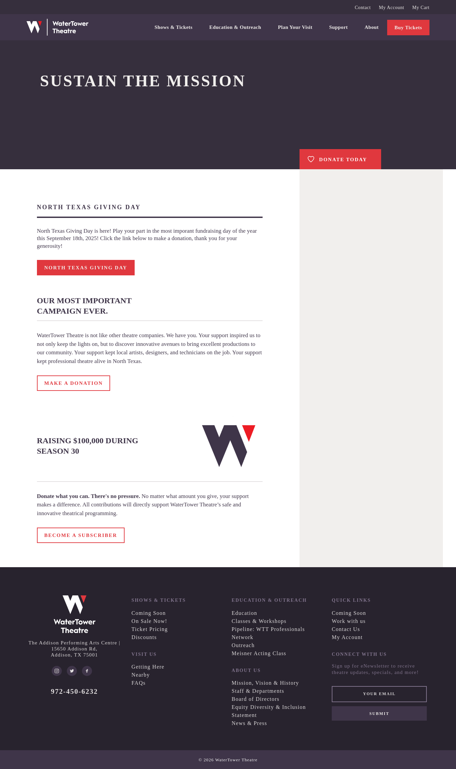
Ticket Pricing (150, 629)
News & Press (249, 723)
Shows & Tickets (173, 27)
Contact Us (346, 629)
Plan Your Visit (295, 27)
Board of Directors (255, 699)
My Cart (420, 7)
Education (244, 613)
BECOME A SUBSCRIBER (80, 535)
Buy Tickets (408, 27)
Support (338, 27)
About (372, 27)
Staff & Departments (258, 691)
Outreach (243, 645)
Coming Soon (149, 613)
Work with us (349, 621)
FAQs (139, 683)
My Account (391, 7)
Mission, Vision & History (265, 683)
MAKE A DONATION (73, 383)
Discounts (144, 637)
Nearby (141, 675)
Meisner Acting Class (259, 653)
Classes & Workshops (259, 621)
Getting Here (148, 667)
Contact (363, 7)
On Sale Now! (150, 621)
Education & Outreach (235, 27)
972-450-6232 (74, 691)
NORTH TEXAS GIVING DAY (85, 267)
